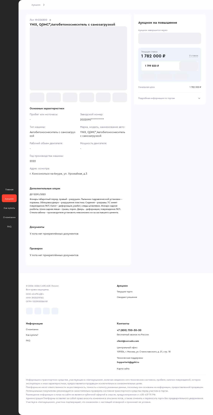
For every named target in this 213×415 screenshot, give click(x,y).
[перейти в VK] (29, 311)
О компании (32, 329)
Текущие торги (124, 291)
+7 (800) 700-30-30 (129, 330)
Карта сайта (123, 369)
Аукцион (36, 5)
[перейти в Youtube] (46, 311)
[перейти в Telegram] (38, 311)
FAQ (28, 340)
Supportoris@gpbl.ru (128, 362)
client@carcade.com (128, 341)
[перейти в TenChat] (55, 311)
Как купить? (32, 335)
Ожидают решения (127, 297)
